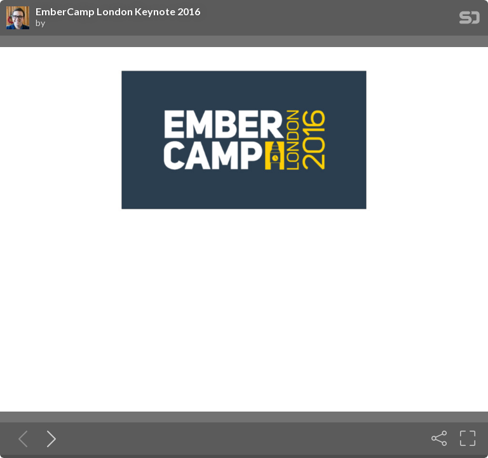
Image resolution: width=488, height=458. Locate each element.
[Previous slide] (20, 438)
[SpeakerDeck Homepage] (469, 20)
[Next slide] (49, 438)
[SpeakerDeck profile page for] (17, 18)
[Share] (439, 438)
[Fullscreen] (468, 438)
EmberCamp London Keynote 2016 (118, 11)
